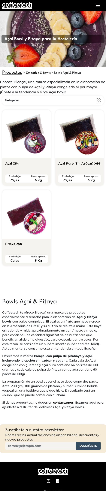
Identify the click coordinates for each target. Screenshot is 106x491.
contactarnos (63, 402)
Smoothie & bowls (38, 72)
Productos (12, 72)
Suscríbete (88, 445)
